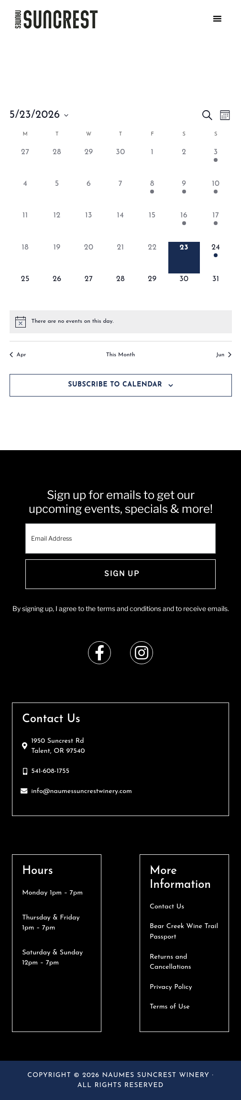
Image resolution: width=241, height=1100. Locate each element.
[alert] (73, 322)
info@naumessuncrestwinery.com (81, 791)
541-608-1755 (50, 771)
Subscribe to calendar (115, 384)
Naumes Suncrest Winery (107, 19)
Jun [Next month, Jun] (224, 355)
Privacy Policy (171, 987)
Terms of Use (170, 1006)
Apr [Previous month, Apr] (18, 355)
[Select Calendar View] (225, 115)
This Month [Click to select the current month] (120, 355)
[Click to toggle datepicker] (39, 115)
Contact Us (167, 906)
